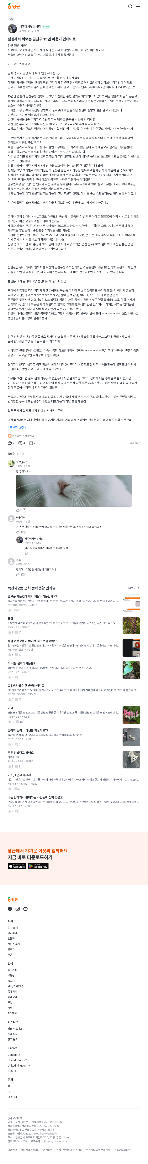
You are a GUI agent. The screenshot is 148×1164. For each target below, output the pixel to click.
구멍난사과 (22, 462)
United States (17, 1060)
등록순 (11, 453)
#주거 (23, 427)
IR (9, 1086)
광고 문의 (13, 1039)
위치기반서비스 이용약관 (69, 1149)
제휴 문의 (13, 1034)
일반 (11, 18)
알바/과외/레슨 (16, 986)
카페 (10, 1007)
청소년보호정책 (122, 1149)
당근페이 (12, 933)
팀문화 (11, 938)
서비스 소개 (14, 943)
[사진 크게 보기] (74, 491)
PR (9, 1091)
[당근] (14, 6)
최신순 (20, 453)
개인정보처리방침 (30, 1149)
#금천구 (13, 427)
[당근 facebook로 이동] (10, 909)
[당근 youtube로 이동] (25, 909)
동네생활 (12, 997)
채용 (10, 954)
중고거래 (12, 970)
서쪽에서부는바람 (34, 538)
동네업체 (12, 991)
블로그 (11, 949)
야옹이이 (20, 517)
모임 (10, 1002)
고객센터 (12, 1097)
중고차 (11, 980)
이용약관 (12, 1149)
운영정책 (47, 1149)
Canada (14, 1054)
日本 (12, 1071)
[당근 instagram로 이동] (17, 909)
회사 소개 (13, 927)
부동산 (11, 975)
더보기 (134, 588)
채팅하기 (12, 1013)
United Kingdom (19, 1065)
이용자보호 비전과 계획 (98, 1149)
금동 (18, 560)
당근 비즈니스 (15, 1028)
